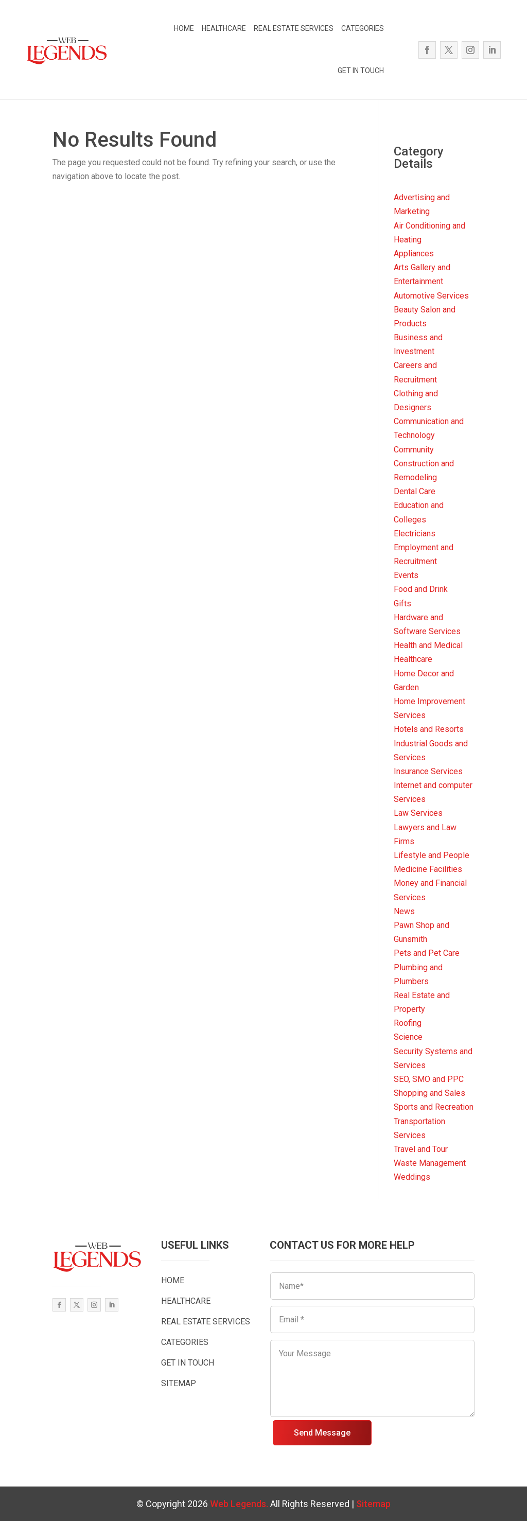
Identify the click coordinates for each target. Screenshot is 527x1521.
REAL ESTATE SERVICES (293, 28)
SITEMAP (178, 1383)
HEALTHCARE (224, 28)
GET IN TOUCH (361, 70)
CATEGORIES (362, 28)
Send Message (322, 1433)
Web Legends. (240, 1503)
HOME (184, 28)
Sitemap (373, 1503)
